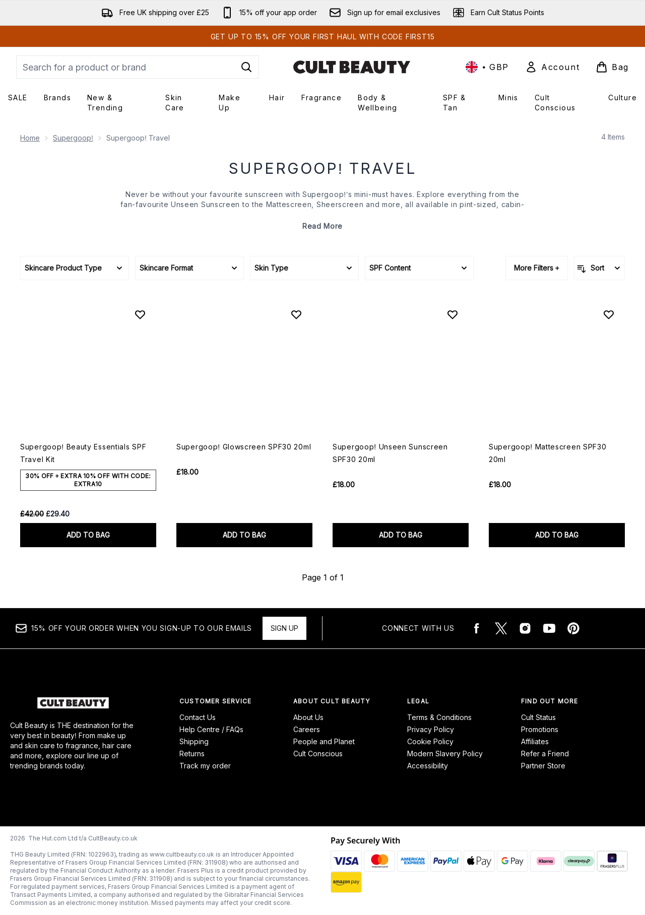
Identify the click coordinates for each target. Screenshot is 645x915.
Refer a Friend (545, 753)
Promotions (539, 729)
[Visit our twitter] (501, 628)
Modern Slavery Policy (445, 753)
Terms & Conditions (439, 717)
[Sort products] (599, 268)
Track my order (205, 765)
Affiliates (535, 741)
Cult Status (538, 717)
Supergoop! (73, 138)
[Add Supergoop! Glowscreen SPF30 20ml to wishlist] (296, 314)
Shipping (194, 741)
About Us (308, 717)
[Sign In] (552, 67)
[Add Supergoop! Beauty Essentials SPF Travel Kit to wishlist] (140, 314)
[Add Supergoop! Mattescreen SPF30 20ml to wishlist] (609, 314)
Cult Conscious (318, 753)
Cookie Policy (430, 741)
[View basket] (612, 67)
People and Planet (324, 741)
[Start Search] (246, 67)
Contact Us (197, 717)
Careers (306, 729)
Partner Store (543, 765)
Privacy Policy (430, 729)
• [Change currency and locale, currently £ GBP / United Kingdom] (487, 67)
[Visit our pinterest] (573, 628)
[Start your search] (138, 67)
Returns (192, 753)
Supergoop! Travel (322, 168)
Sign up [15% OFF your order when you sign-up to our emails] (284, 628)
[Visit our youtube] (549, 628)
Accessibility (427, 765)
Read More (322, 226)
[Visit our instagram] (525, 628)
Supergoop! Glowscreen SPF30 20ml (243, 446)
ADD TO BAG (88, 535)
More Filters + (536, 268)
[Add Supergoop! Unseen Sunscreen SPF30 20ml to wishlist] (452, 314)
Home (30, 138)
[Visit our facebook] (477, 628)
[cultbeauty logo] (352, 67)
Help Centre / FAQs (211, 729)
